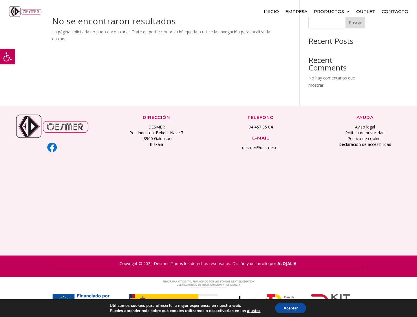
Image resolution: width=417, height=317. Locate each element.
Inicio (271, 11)
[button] (7, 56)
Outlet (365, 11)
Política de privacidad (365, 132)
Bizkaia (156, 144)
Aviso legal (365, 127)
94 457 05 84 (260, 127)
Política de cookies (365, 138)
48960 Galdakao (156, 138)
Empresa (296, 11)
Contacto (395, 11)
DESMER (156, 127)
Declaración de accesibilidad (365, 144)
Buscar (355, 23)
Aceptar (290, 308)
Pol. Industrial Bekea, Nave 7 (156, 132)
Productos (329, 11)
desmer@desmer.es (260, 147)
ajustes (253, 310)
